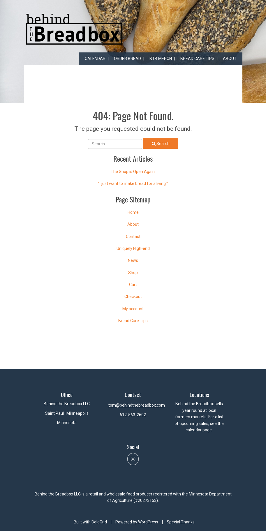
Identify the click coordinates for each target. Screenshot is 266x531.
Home (133, 212)
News (133, 260)
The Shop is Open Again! (133, 171)
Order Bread (127, 58)
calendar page (199, 430)
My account (133, 308)
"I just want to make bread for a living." (133, 183)
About (230, 58)
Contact (133, 236)
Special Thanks (181, 522)
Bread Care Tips (197, 58)
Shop (133, 272)
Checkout (133, 296)
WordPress (148, 522)
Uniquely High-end (133, 248)
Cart (133, 284)
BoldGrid (99, 522)
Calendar (95, 58)
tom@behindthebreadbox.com (136, 405)
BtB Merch (160, 58)
